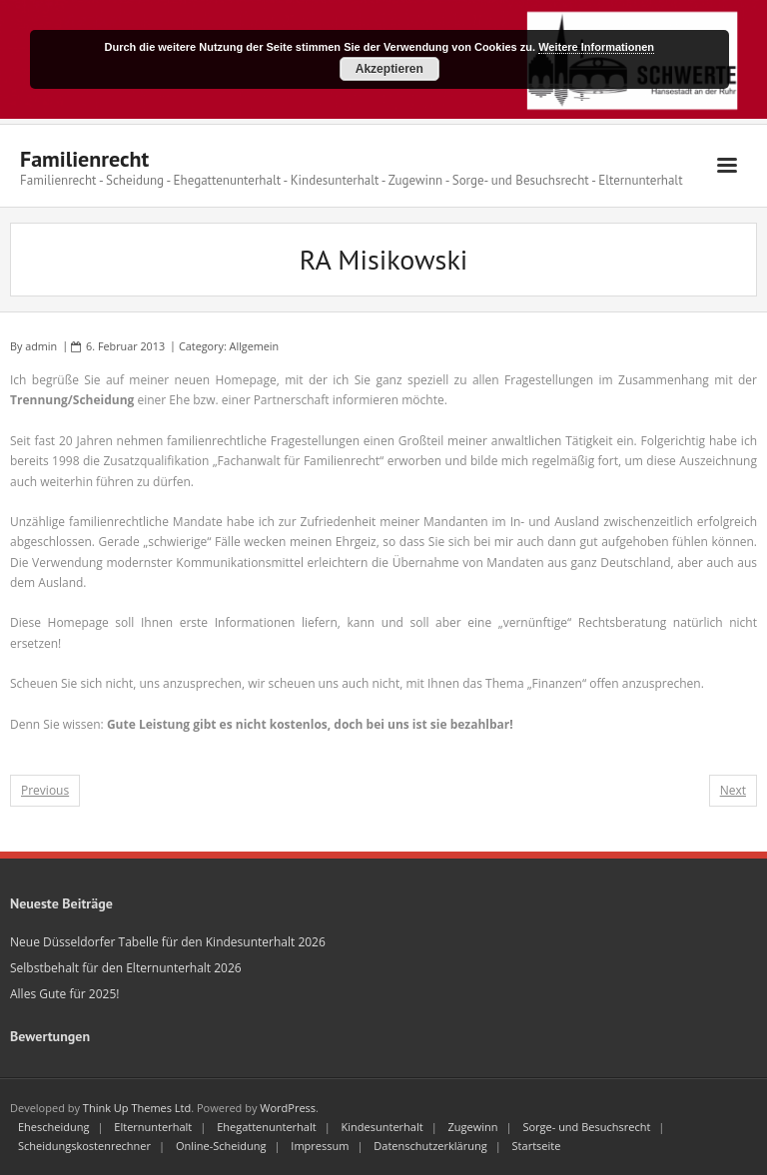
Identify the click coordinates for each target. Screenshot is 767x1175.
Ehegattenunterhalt (267, 1126)
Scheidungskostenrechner (84, 1145)
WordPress (288, 1107)
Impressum (320, 1145)
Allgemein (255, 345)
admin (41, 345)
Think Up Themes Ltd (137, 1107)
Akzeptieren (389, 69)
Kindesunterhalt (382, 1126)
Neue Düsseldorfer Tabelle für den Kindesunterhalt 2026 (168, 941)
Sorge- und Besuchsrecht (586, 1126)
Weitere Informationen (596, 47)
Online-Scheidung (221, 1145)
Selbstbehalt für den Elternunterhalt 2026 (126, 967)
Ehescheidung (53, 1126)
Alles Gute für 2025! (64, 993)
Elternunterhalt (153, 1126)
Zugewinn (473, 1126)
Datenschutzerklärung (430, 1145)
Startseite (536, 1145)
